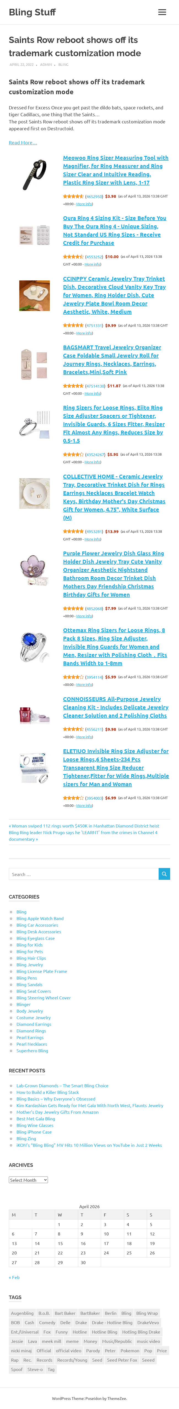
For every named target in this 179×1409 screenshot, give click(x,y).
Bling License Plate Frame (42, 971)
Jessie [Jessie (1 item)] (17, 1341)
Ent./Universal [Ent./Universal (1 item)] (25, 1331)
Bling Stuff (32, 12)
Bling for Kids (30, 944)
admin (46, 64)
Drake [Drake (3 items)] (81, 1322)
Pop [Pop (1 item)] (148, 1350)
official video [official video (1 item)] (68, 1350)
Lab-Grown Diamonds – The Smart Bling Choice (63, 1085)
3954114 (94, 677)
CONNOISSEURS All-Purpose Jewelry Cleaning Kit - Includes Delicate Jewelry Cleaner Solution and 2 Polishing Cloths (116, 707)
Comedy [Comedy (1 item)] (47, 1322)
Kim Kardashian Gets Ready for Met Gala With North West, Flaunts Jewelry (90, 1105)
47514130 (95, 385)
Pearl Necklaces (32, 1043)
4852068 (94, 608)
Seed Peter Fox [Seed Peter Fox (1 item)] (122, 1359)
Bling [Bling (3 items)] (126, 1313)
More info (84, 203)
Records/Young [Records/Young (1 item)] (72, 1359)
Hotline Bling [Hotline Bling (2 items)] (104, 1331)
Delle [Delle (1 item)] (65, 1322)
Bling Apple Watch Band (40, 918)
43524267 (95, 454)
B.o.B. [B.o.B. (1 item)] (44, 1313)
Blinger (24, 1004)
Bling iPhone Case (34, 1131)
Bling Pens (27, 977)
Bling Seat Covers (34, 991)
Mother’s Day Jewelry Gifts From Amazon (58, 1112)
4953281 (94, 531)
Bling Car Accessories (37, 924)
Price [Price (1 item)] (162, 1350)
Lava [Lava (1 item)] (32, 1341)
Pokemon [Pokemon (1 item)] (130, 1350)
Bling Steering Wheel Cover (44, 997)
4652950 (94, 196)
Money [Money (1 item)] (90, 1341)
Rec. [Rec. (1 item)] (27, 1359)
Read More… (23, 142)
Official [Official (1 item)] (44, 1350)
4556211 (94, 729)
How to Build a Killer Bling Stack (48, 1092)
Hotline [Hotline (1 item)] (80, 1331)
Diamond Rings (31, 1030)
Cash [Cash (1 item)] (29, 1322)
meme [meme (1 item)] (72, 1341)
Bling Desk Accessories (39, 931)
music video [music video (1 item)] (148, 1341)
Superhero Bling (32, 1050)
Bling (63, 64)
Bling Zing (26, 1138)
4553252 (94, 256)
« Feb (14, 1277)
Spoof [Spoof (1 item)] (17, 1369)
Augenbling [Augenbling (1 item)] (22, 1313)
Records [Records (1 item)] (44, 1359)
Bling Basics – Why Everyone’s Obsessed (56, 1098)
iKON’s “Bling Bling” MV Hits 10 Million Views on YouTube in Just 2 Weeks (89, 1145)
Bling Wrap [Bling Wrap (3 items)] (147, 1313)
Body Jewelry (30, 1010)
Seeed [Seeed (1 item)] (148, 1359)
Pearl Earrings (30, 1037)
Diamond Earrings (34, 1024)
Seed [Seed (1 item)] (97, 1359)
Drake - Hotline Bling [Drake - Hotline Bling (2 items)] (112, 1322)
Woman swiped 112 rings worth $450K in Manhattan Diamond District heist (85, 825)
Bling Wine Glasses (35, 1125)
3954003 (94, 797)
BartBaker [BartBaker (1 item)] (90, 1313)
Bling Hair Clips (31, 958)
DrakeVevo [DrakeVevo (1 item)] (148, 1322)
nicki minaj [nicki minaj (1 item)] (21, 1350)
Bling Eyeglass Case (36, 938)
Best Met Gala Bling (36, 1118)
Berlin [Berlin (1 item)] (110, 1313)
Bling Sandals (29, 984)
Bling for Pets (30, 951)
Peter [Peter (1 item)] (110, 1350)
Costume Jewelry (34, 1017)
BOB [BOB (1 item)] (15, 1322)
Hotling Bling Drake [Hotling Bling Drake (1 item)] (141, 1331)
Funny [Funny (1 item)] (62, 1331)
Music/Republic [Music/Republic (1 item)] (117, 1341)
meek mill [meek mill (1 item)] (51, 1341)
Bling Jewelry (30, 964)
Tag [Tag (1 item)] (51, 1369)
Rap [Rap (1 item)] (14, 1359)
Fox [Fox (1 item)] (47, 1331)
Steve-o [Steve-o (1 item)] (35, 1369)
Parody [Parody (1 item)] (93, 1350)
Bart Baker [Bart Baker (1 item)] (65, 1313)
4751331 (94, 325)
